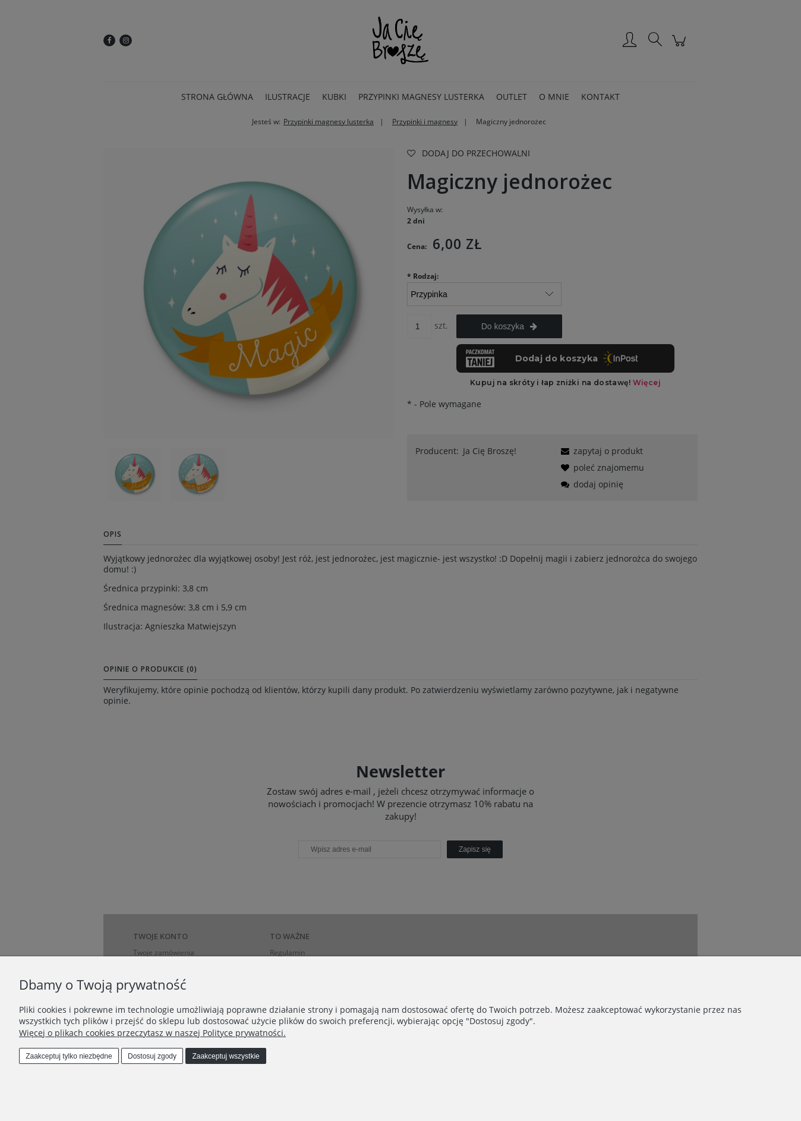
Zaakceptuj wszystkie (225, 1056)
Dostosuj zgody (152, 1056)
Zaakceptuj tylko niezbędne (69, 1056)
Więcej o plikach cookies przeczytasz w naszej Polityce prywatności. (152, 1032)
